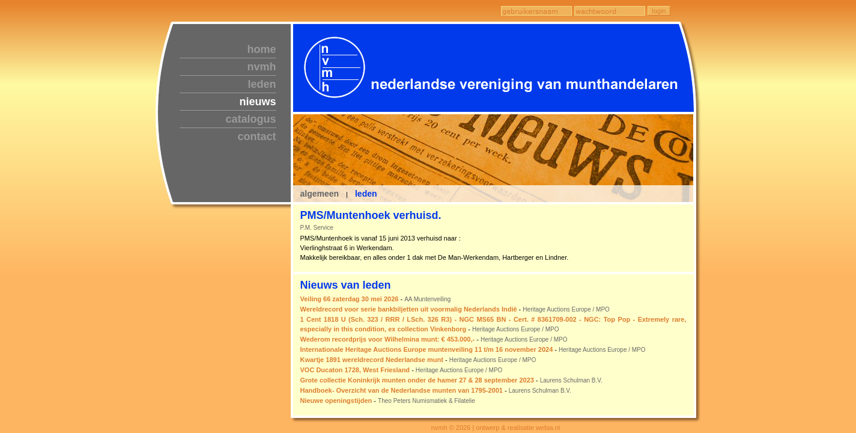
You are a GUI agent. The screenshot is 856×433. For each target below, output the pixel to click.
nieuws (257, 102)
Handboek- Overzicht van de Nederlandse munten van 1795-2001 (401, 390)
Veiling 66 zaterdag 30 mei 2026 (349, 298)
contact (256, 137)
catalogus (250, 119)
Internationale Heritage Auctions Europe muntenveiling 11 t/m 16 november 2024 (426, 349)
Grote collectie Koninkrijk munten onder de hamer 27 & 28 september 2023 (417, 380)
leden (261, 84)
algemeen (319, 193)
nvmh (261, 67)
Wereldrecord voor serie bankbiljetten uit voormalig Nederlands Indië (408, 309)
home (261, 49)
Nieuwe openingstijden (336, 400)
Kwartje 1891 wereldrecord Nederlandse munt (371, 359)
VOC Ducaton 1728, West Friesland (355, 369)
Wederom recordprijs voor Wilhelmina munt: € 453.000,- (387, 339)
